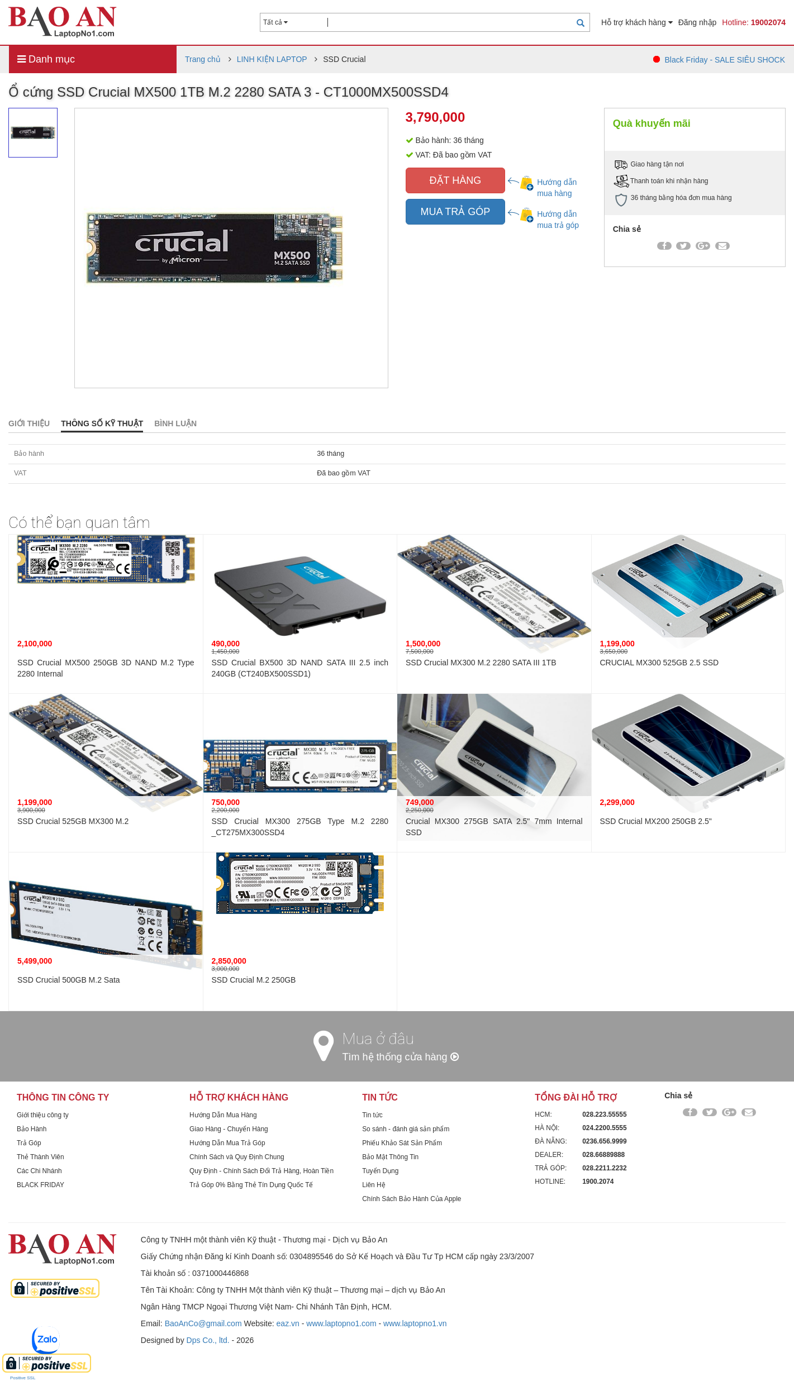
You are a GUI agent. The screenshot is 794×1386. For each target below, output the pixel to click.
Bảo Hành (31, 1129)
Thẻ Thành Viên (40, 1157)
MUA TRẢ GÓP (456, 211)
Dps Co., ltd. (208, 1340)
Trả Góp (29, 1143)
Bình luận (175, 423)
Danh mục (46, 59)
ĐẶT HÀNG (456, 180)
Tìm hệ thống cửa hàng (401, 1057)
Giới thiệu (29, 423)
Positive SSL (22, 1377)
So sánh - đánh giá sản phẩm (405, 1129)
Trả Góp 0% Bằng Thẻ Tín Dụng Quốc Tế (251, 1185)
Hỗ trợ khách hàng (637, 22)
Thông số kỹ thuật (102, 423)
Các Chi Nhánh (39, 1171)
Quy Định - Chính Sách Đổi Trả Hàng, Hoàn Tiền (261, 1171)
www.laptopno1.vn (415, 1323)
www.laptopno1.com (341, 1323)
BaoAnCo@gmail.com (203, 1323)
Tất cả (275, 22)
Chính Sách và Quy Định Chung (236, 1157)
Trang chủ (203, 59)
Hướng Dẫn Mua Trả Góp (227, 1143)
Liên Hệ (373, 1185)
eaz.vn (288, 1323)
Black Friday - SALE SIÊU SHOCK (724, 59)
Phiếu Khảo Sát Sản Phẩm (402, 1143)
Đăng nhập (697, 22)
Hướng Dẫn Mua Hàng (222, 1115)
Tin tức (372, 1115)
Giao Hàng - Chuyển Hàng (228, 1129)
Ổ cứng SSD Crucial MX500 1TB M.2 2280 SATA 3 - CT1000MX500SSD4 (228, 91)
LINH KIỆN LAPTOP (272, 59)
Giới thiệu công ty (43, 1115)
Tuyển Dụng (380, 1171)
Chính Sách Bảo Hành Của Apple (411, 1199)
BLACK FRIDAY (40, 1185)
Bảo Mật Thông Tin (390, 1157)
